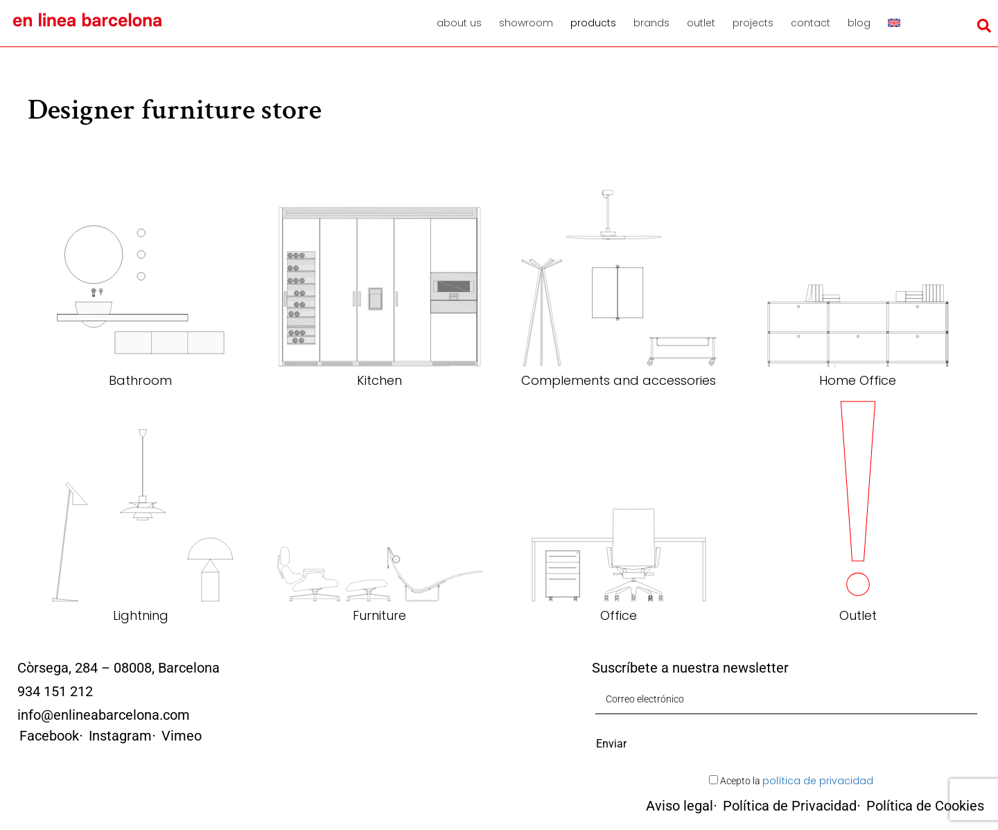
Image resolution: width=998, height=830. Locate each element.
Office (618, 615)
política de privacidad (817, 781)
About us (459, 23)
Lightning (140, 615)
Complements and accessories (618, 380)
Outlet (701, 23)
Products (593, 23)
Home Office (857, 380)
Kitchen (379, 380)
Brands (651, 23)
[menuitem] (898, 23)
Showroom (526, 23)
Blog (859, 23)
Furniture (379, 615)
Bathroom (140, 380)
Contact (810, 23)
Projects (753, 23)
